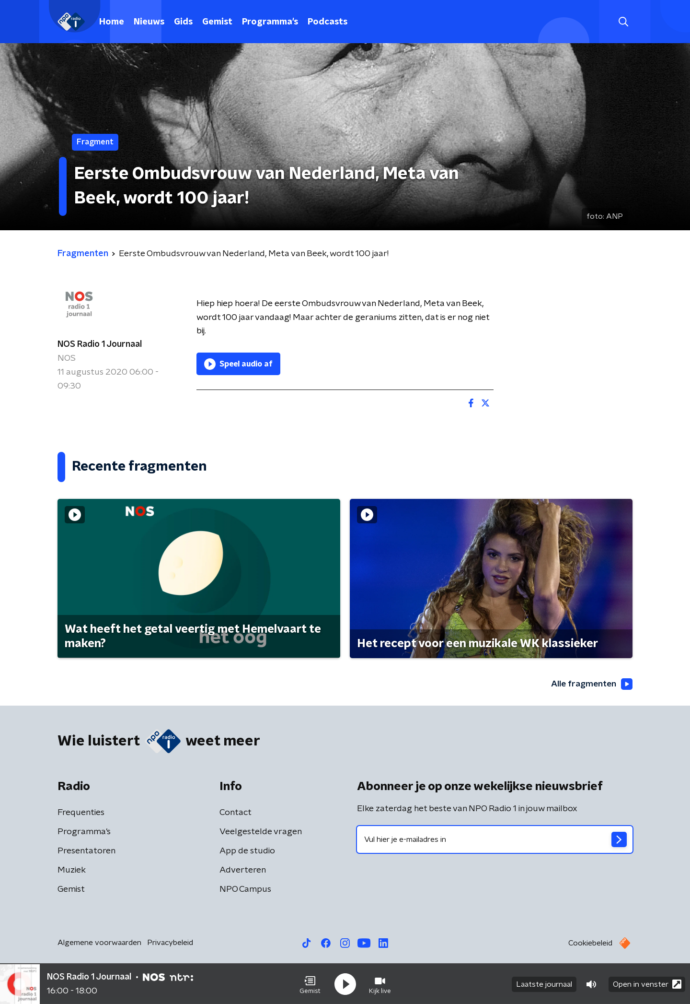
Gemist (217, 22)
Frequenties (81, 813)
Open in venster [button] (647, 983)
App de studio (247, 851)
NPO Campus (245, 890)
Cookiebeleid (590, 943)
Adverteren (242, 870)
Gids (183, 22)
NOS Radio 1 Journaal (100, 344)
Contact (235, 813)
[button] (310, 984)
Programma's (270, 22)
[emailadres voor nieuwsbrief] (494, 840)
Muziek (72, 870)
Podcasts (327, 22)
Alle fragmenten (590, 684)
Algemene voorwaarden (99, 943)
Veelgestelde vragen (260, 832)
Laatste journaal (544, 984)
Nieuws (149, 22)
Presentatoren (86, 851)
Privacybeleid (170, 943)
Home (111, 22)
